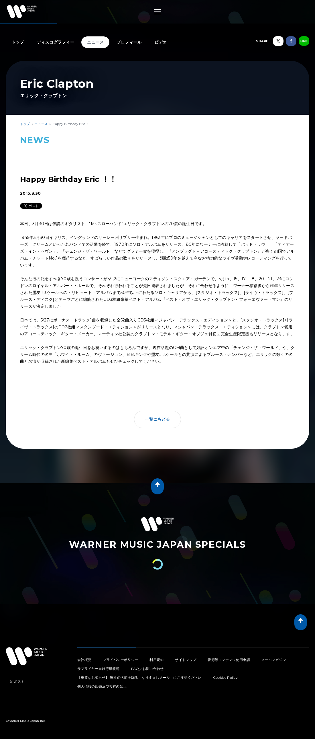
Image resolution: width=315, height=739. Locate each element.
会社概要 (84, 660)
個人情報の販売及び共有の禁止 (102, 686)
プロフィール (129, 42)
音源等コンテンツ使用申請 (229, 660)
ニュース (95, 42)
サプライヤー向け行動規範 (98, 668)
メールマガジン (273, 660)
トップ (17, 42)
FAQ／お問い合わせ (147, 668)
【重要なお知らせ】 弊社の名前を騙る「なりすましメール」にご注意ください (139, 677)
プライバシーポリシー (120, 660)
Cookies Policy (225, 677)
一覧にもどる (157, 419)
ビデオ (160, 42)
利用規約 (156, 660)
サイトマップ (185, 660)
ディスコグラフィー (55, 42)
